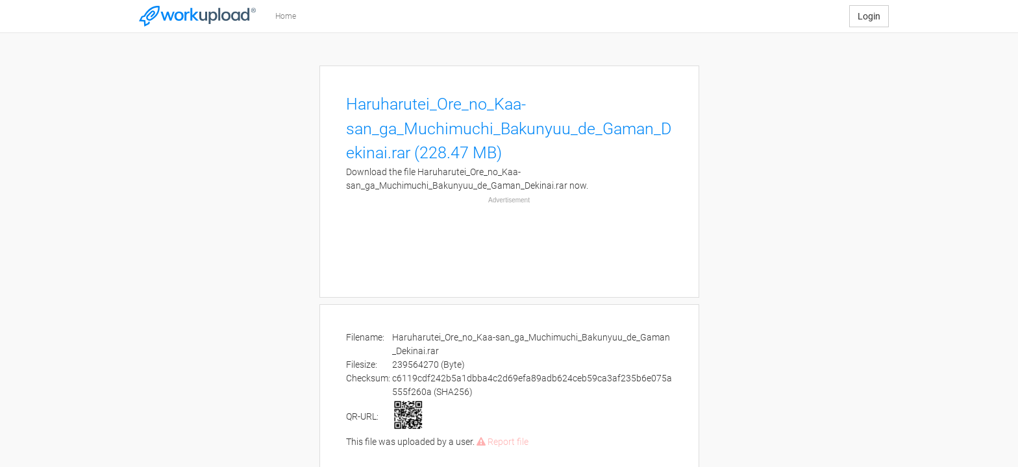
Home (285, 16)
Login (869, 16)
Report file (502, 442)
